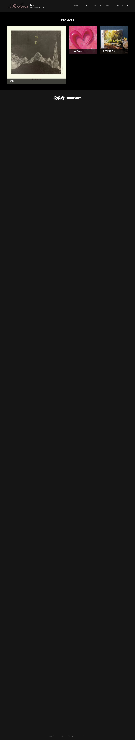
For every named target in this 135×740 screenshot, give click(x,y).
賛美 (95, 6)
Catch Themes (83, 736)
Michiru (34, 5)
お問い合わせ (119, 6)
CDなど (88, 6)
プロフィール (78, 6)
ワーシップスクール (106, 6)
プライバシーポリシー (66, 736)
